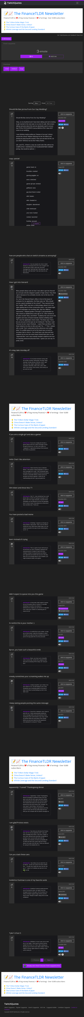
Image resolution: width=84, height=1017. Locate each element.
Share (66, 124)
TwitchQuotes (13, 3)
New (36, 103)
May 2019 (60, 798)
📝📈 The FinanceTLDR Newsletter (34, 13)
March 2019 (61, 834)
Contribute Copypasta (64, 1007)
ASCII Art (53, 56)
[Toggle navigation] (77, 3)
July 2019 (60, 634)
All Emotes (6, 39)
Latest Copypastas (9, 1007)
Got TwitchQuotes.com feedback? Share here (70, 35)
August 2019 (61, 605)
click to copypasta (66, 114)
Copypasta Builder (51, 1007)
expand (36, 223)
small (6, 69)
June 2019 (60, 661)
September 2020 (62, 361)
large (21, 69)
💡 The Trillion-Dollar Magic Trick (16, 22)
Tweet (61, 124)
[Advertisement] (40, 87)
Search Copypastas (33, 1007)
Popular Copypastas (21, 1007)
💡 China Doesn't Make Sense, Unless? (18, 25)
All (31, 56)
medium (14, 69)
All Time (49, 103)
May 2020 (60, 470)
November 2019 (62, 550)
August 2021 (61, 167)
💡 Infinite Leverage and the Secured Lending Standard (24, 29)
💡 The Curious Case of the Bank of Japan (19, 27)
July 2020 (60, 446)
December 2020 (62, 267)
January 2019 (61, 891)
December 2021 (62, 118)
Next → (49, 960)
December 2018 (62, 944)
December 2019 (62, 499)
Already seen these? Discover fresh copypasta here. (42, 965)
